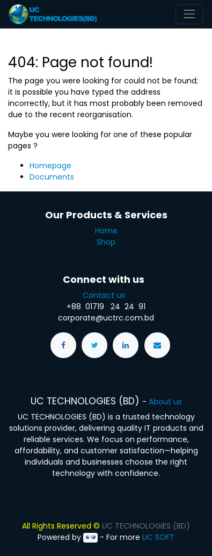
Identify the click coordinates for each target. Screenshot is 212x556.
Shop (106, 242)
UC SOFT (158, 537)
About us (165, 401)
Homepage (50, 165)
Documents (52, 177)
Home (106, 230)
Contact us (106, 295)
